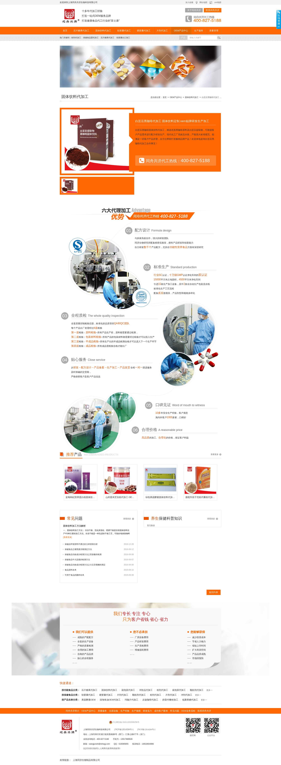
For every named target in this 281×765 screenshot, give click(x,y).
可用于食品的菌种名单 (74, 575)
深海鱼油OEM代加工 (110, 700)
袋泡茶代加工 (128, 690)
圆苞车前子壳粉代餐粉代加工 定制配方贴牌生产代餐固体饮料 (201, 497)
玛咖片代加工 (131, 700)
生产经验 (124, 711)
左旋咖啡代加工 (150, 700)
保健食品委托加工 (91, 38)
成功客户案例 (161, 711)
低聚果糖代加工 (190, 700)
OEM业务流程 (188, 711)
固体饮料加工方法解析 (74, 526)
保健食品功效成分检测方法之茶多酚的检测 (83, 554)
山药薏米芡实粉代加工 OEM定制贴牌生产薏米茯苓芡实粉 (121, 497)
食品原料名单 (70, 570)
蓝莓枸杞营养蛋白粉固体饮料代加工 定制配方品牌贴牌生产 (81, 497)
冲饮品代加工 (146, 690)
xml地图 (217, 2)
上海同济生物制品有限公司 (86, 760)
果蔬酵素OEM (89, 700)
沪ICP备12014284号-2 (146, 729)
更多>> (209, 690)
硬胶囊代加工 (143, 30)
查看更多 (214, 454)
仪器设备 (113, 711)
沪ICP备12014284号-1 (124, 729)
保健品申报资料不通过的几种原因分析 (81, 544)
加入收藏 (189, 2)
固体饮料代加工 (103, 30)
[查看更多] (67, 537)
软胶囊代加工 (124, 30)
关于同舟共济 (194, 10)
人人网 (101, 748)
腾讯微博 (107, 748)
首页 (65, 30)
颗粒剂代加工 (196, 690)
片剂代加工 (162, 30)
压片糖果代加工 (81, 30)
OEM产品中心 (181, 30)
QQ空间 (86, 748)
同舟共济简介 (72, 711)
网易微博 (115, 748)
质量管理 (213, 30)
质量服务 (102, 711)
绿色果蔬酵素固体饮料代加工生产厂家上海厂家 (161, 497)
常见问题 (174, 711)
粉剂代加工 (76, 38)
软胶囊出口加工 (123, 38)
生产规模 (136, 711)
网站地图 (203, 2)
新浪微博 (94, 748)
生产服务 (198, 30)
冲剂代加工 (186, 695)
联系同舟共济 (212, 10)
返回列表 (213, 592)
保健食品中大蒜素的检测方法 (77, 559)
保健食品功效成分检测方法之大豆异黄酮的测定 (85, 565)
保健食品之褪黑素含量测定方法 (78, 549)
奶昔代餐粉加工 (170, 700)
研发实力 (147, 711)
